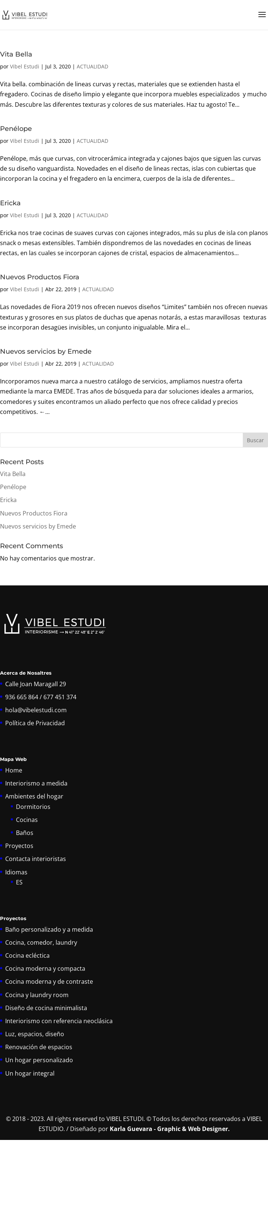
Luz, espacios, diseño (34, 1034)
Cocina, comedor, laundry (41, 942)
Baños (24, 833)
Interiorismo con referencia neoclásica (59, 1021)
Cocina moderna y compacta (45, 968)
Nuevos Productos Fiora (39, 277)
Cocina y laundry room (37, 995)
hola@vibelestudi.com (36, 710)
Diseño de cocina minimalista (46, 1008)
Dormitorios (33, 807)
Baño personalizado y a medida (49, 929)
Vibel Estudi (24, 66)
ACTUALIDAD (92, 66)
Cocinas (27, 820)
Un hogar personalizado (39, 1060)
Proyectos (19, 846)
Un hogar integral (29, 1073)
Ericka (10, 203)
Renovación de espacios (38, 1047)
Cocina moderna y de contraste (49, 981)
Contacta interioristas (35, 859)
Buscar (255, 440)
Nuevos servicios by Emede (46, 351)
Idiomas (16, 872)
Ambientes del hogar (34, 796)
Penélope (16, 129)
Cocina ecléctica (27, 955)
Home (13, 770)
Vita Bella (16, 54)
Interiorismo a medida (36, 783)
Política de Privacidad (35, 723)
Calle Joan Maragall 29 (35, 684)
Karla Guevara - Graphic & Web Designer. (170, 1129)
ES (19, 882)
